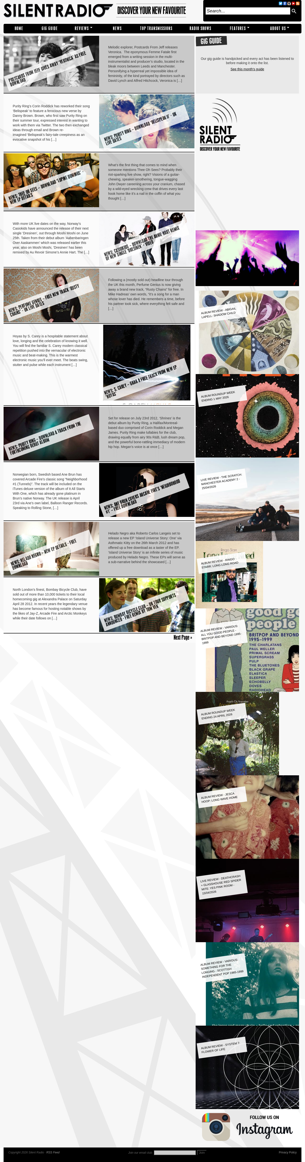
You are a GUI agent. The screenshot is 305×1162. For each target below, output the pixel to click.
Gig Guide (50, 28)
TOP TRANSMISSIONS (156, 28)
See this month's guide (247, 69)
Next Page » (183, 637)
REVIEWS (82, 28)
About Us (278, 28)
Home (19, 28)
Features (238, 28)
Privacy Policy (288, 1152)
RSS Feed (52, 1152)
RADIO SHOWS (200, 28)
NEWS (117, 28)
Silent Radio (102, 10)
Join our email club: (140, 1152)
